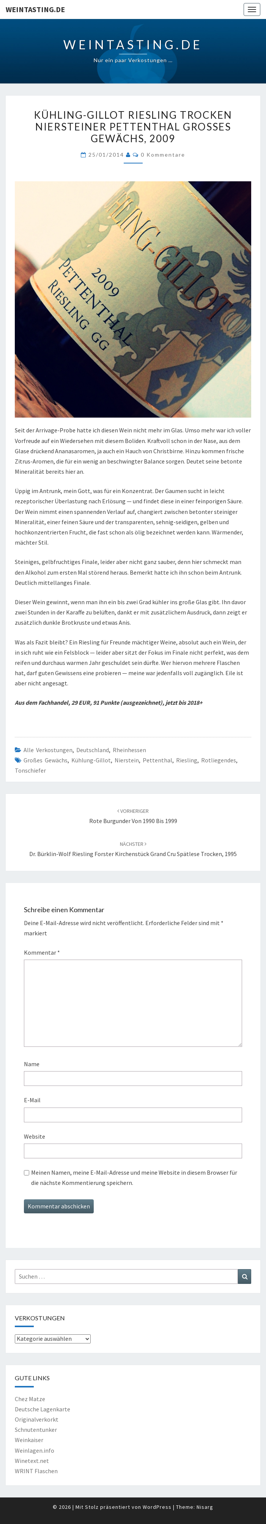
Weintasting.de (35, 9)
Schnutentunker (36, 1429)
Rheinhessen (129, 750)
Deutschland (92, 750)
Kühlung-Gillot (91, 760)
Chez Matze (30, 1399)
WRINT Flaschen (36, 1471)
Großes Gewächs (46, 760)
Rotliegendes (218, 760)
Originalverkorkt (36, 1419)
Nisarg (205, 1507)
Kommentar (42, 952)
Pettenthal (157, 760)
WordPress (157, 1507)
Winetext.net (32, 1460)
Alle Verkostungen (48, 750)
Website (34, 1136)
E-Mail (32, 1100)
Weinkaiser (29, 1440)
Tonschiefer (30, 770)
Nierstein (127, 760)
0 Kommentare (163, 154)
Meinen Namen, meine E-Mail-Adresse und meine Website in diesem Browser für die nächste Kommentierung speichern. (134, 1177)
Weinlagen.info (34, 1450)
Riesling (186, 760)
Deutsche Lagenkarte (42, 1409)
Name (31, 1064)
